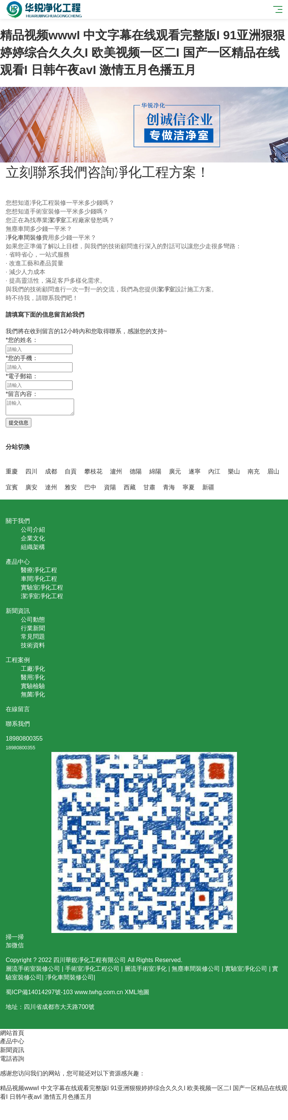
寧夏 (189, 487)
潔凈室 (57, 220)
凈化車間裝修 (24, 237)
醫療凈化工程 (39, 570)
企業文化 (33, 538)
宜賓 (12, 487)
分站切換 (18, 447)
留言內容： (22, 394)
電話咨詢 (12, 1058)
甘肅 (149, 487)
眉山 (273, 471)
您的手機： (22, 358)
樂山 (234, 471)
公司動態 (33, 619)
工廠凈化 (33, 668)
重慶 (12, 471)
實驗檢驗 (33, 686)
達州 (51, 487)
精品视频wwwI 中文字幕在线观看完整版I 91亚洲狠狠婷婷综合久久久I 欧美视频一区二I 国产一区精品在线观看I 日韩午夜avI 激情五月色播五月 (142, 52)
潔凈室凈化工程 (42, 596)
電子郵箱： (22, 376)
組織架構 (33, 547)
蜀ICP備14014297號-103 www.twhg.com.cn (64, 992)
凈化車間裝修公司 (69, 977)
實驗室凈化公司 (246, 968)
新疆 (208, 487)
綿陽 (155, 471)
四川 (31, 471)
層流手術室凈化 (145, 968)
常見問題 (33, 636)
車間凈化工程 (39, 578)
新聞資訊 (12, 1050)
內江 (214, 471)
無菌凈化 (33, 694)
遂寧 (195, 471)
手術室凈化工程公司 (92, 968)
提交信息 (18, 422)
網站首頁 (12, 1033)
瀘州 (116, 471)
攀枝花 (93, 471)
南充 (254, 471)
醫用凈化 (33, 677)
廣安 (31, 487)
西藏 (130, 487)
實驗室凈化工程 (42, 587)
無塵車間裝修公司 (196, 968)
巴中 (90, 487)
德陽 (136, 471)
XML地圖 (137, 992)
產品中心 (12, 1041)
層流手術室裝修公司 (33, 968)
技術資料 (33, 645)
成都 (51, 471)
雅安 (71, 487)
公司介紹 (33, 529)
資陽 (110, 487)
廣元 (175, 471)
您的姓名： (22, 340)
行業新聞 (33, 628)
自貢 (71, 471)
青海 (169, 487)
